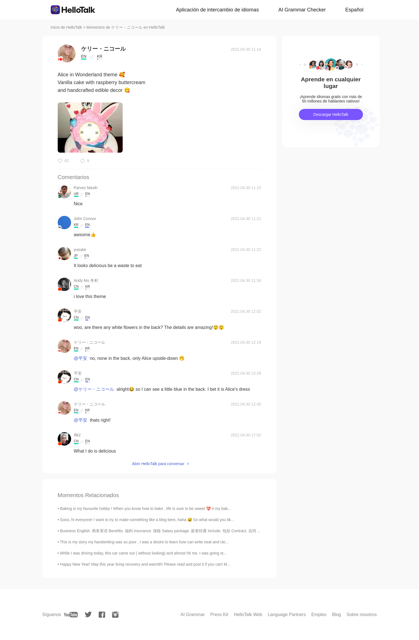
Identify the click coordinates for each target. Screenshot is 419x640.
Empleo (318, 614)
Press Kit (219, 614)
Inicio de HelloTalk (66, 27)
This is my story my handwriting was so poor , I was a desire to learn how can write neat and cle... (144, 542)
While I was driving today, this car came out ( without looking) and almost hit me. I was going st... (143, 553)
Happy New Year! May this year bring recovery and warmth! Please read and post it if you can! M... (145, 564)
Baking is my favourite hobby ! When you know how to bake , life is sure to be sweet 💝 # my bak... (145, 508)
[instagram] (115, 615)
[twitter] (88, 614)
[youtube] (71, 614)
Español (354, 10)
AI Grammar (192, 614)
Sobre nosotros (362, 614)
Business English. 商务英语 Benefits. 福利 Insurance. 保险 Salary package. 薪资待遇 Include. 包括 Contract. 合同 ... (160, 531)
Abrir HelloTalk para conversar (158, 463)
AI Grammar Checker (302, 10)
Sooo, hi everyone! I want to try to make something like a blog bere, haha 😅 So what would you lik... (147, 519)
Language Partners (287, 614)
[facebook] (102, 615)
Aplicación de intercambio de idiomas (217, 10)
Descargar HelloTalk (330, 114)
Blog (336, 614)
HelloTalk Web (248, 614)
